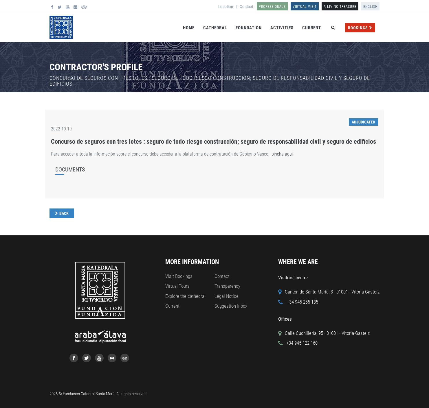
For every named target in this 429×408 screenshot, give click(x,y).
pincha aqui (282, 154)
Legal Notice (226, 296)
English (370, 7)
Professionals (272, 7)
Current (311, 27)
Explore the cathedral (185, 296)
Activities (282, 27)
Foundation (249, 27)
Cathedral (215, 27)
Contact (246, 6)
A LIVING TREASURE (340, 7)
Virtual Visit (305, 7)
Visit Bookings (178, 276)
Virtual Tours (177, 286)
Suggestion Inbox (230, 306)
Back (64, 213)
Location (225, 6)
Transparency (227, 286)
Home (189, 27)
